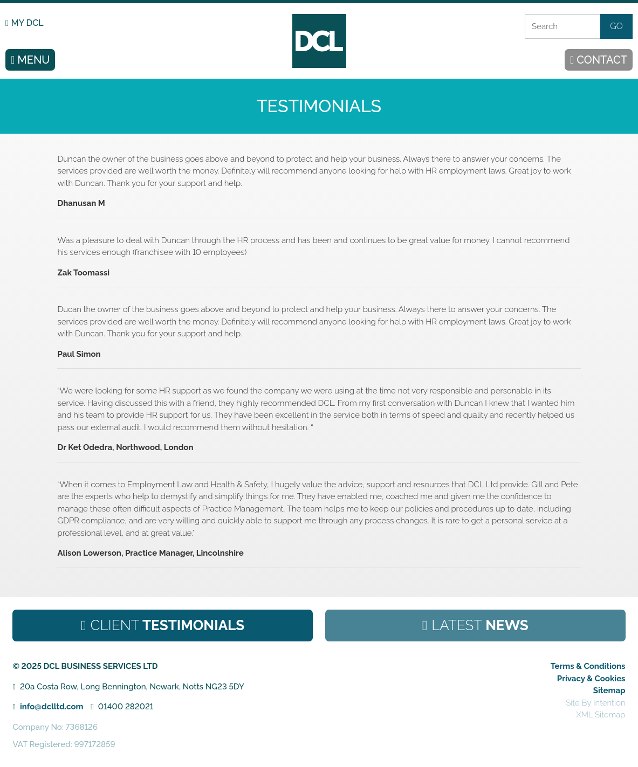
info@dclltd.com (52, 706)
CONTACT (602, 59)
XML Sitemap (600, 715)
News (480, 625)
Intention (609, 703)
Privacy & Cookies (591, 678)
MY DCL (27, 23)
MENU (33, 59)
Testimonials (168, 625)
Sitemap (609, 690)
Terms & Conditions (588, 666)
